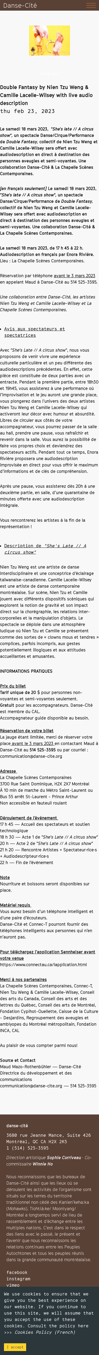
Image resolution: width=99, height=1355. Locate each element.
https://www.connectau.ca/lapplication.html (43, 964)
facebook (16, 1272)
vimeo (13, 1285)
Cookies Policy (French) (45, 1332)
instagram (18, 1278)
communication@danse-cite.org (31, 756)
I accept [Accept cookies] (15, 1347)
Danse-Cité (20, 5)
